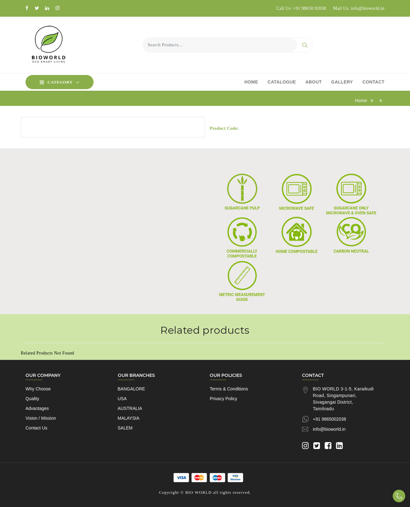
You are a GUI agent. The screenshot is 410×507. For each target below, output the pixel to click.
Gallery (342, 81)
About (313, 81)
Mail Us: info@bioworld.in (358, 8)
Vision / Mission (41, 418)
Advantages (37, 408)
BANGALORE (131, 388)
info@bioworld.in (329, 429)
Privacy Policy (223, 398)
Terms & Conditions (229, 388)
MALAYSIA (129, 418)
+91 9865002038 (329, 419)
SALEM (125, 427)
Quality (32, 398)
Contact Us (36, 427)
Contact (373, 81)
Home (251, 81)
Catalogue (282, 81)
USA (122, 398)
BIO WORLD (198, 492)
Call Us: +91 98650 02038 (301, 8)
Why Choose (38, 388)
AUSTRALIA (130, 408)
